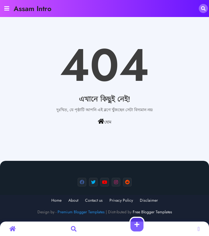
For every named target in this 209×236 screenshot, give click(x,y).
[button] (203, 8)
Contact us (94, 200)
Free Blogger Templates (152, 212)
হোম (104, 122)
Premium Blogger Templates (81, 212)
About (73, 200)
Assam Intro (32, 8)
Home (56, 200)
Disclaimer (149, 200)
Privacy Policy (121, 200)
